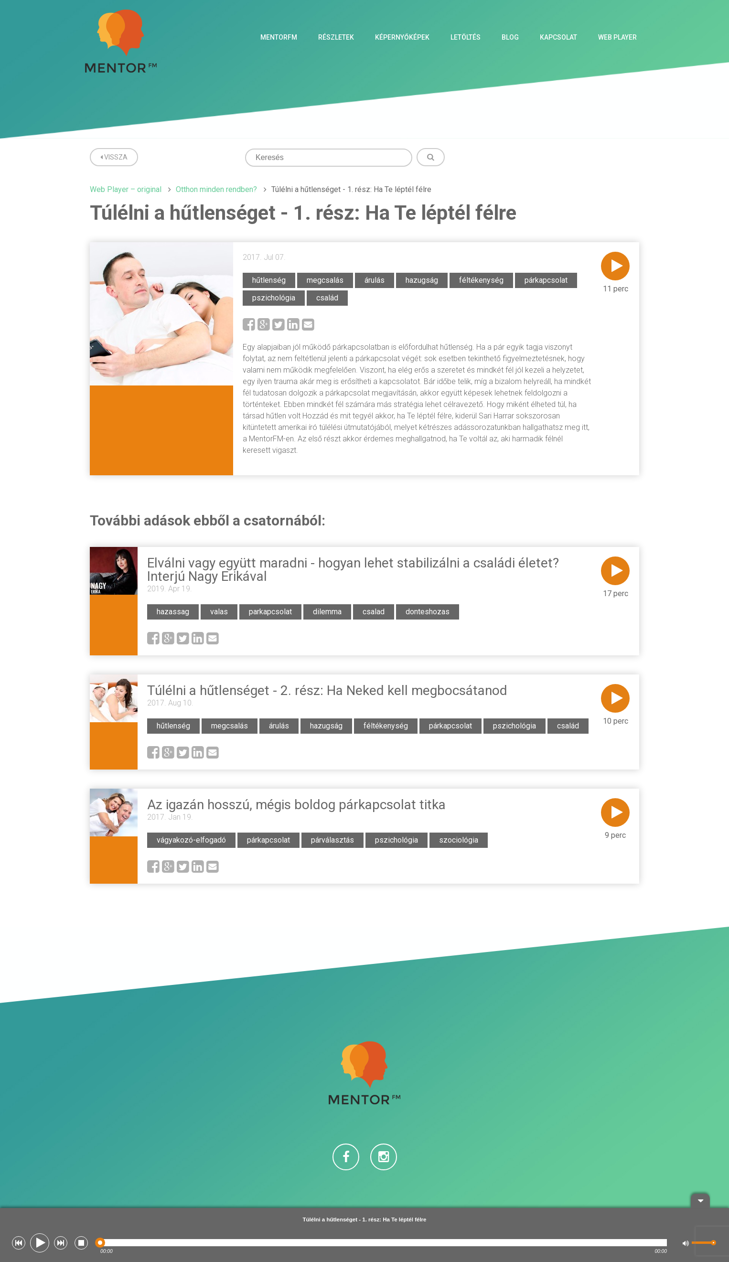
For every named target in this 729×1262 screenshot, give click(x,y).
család (327, 297)
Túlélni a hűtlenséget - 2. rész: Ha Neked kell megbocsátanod (327, 690)
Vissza (114, 157)
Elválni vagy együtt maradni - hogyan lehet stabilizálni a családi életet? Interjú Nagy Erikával (353, 569)
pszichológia (273, 297)
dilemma (327, 611)
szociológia (458, 840)
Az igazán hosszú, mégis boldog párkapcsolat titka (296, 805)
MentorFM (278, 37)
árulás (374, 280)
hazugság (422, 280)
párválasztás (332, 840)
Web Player (617, 37)
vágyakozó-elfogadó (191, 840)
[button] (18, 1243)
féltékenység (481, 280)
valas (219, 611)
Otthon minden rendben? (216, 189)
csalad (374, 611)
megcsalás (325, 280)
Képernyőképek (402, 37)
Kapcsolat (558, 37)
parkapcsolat (270, 611)
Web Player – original (125, 189)
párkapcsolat (546, 280)
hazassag (173, 611)
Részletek (336, 37)
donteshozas (428, 611)
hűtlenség (269, 280)
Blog (510, 37)
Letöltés (465, 37)
